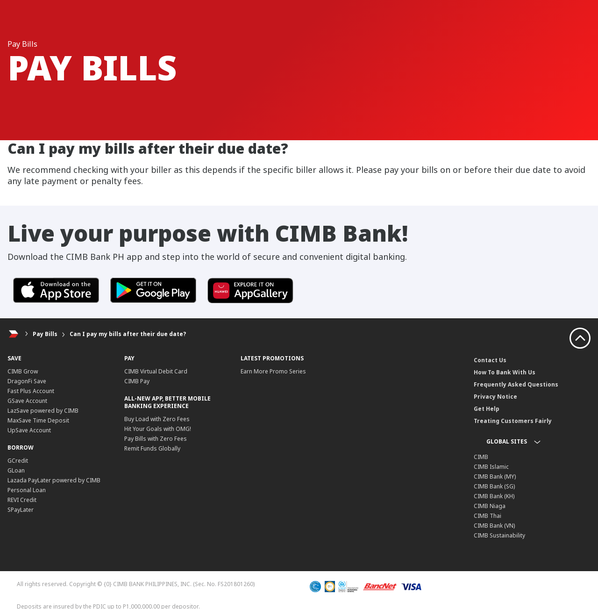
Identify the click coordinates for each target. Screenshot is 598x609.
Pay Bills (45, 334)
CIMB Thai (487, 516)
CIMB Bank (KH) (494, 496)
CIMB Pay (137, 381)
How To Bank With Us (504, 372)
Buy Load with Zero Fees (157, 419)
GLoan (16, 470)
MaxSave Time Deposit (38, 420)
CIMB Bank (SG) (494, 486)
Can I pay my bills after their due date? (128, 334)
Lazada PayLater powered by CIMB (53, 480)
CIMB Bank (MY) (495, 476)
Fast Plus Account (30, 391)
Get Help (486, 409)
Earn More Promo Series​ (273, 371)
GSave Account (27, 401)
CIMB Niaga (489, 506)
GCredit (17, 461)
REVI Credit (21, 500)
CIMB (481, 457)
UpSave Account (29, 430)
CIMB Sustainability (499, 535)
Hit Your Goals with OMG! (157, 429)
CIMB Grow (22, 371)
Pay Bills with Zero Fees (155, 439)
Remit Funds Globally (152, 448)
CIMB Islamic (491, 467)
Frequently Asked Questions (516, 384)
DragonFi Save (26, 381)
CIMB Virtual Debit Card (155, 371)
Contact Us (490, 360)
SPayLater (20, 510)
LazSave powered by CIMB (42, 411)
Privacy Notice (495, 397)
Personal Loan (26, 490)
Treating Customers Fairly (513, 421)
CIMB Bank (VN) (494, 526)
